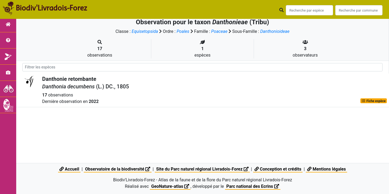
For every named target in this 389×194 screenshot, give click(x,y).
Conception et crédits (277, 169)
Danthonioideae (274, 31)
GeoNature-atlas (170, 186)
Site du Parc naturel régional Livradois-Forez (202, 169)
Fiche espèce (373, 101)
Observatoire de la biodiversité (117, 169)
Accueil (69, 169)
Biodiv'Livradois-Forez (51, 8)
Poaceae (219, 31)
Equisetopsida (145, 31)
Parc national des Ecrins (252, 186)
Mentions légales (326, 169)
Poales (183, 31)
